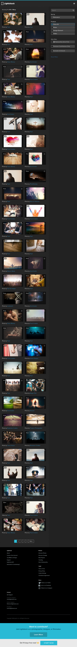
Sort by (53, 14)
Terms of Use (42, 568)
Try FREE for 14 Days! (12, 557)
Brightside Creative (12, 428)
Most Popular (42, 557)
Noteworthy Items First (61, 42)
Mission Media (11, 271)
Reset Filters (54, 57)
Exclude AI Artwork (59, 51)
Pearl (8, 27)
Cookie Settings (42, 573)
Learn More (38, 634)
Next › (31, 541)
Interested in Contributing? (13, 564)
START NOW (49, 643)
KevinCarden (33, 62)
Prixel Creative (34, 79)
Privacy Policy (42, 571)
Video (55, 34)
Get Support (10, 594)
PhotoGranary (33, 184)
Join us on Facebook (46, 585)
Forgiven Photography (36, 428)
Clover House (11, 445)
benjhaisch (10, 306)
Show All (56, 24)
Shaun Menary (11, 62)
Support (9, 560)
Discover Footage (43, 555)
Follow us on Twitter (46, 582)
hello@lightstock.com (12, 608)
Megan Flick (33, 393)
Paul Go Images (11, 289)
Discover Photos (42, 553)
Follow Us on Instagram (46, 588)
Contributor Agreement (44, 575)
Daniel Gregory (34, 358)
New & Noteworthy (43, 562)
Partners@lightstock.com (13, 604)
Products (53, 22)
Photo (55, 27)
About (8, 553)
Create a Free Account (12, 555)
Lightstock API (10, 562)
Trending (41, 560)
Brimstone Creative (35, 445)
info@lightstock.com (11, 599)
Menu (74, 3)
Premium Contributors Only (61, 46)
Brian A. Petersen (34, 201)
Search (73, 10)
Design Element (58, 30)
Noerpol (32, 411)
